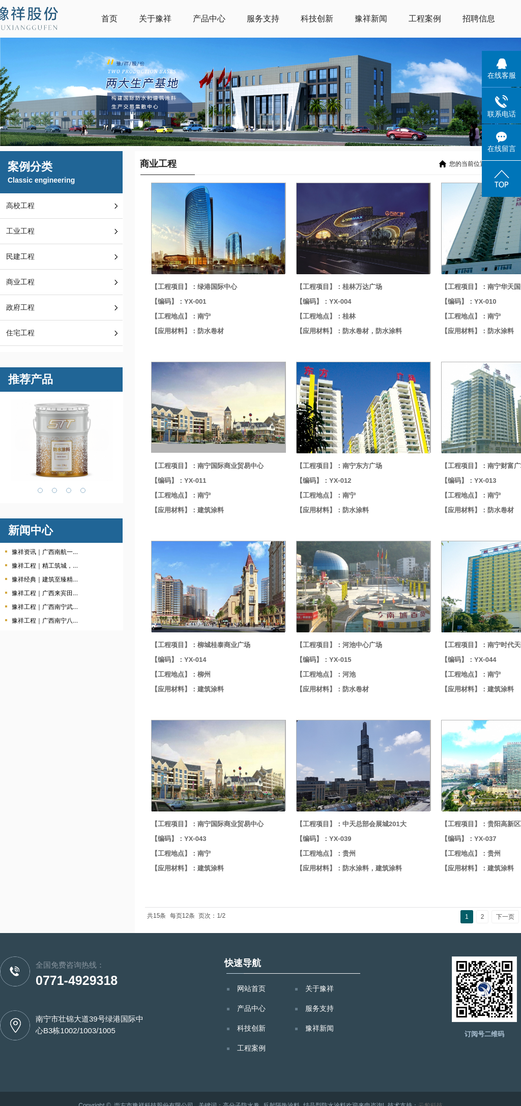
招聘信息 (478, 18)
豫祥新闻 (371, 18)
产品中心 (209, 18)
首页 (109, 18)
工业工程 (20, 231)
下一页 (505, 916)
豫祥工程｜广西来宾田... (45, 593)
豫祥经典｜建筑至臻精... (45, 579)
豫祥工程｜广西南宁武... (45, 606)
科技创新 (317, 18)
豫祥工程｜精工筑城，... (45, 565)
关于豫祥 (155, 18)
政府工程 (20, 307)
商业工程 (20, 282)
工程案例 (425, 18)
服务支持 (263, 18)
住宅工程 (20, 333)
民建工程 (20, 256)
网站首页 (251, 988)
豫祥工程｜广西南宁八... (45, 620)
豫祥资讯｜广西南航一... (45, 552)
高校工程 (20, 206)
